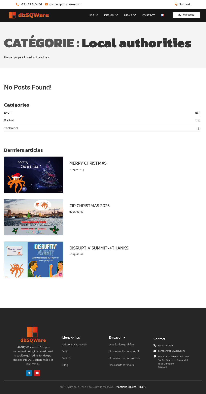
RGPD (142, 387)
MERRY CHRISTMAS (88, 163)
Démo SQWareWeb (74, 344)
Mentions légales (126, 387)
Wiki (65, 351)
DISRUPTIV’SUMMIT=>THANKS (98, 248)
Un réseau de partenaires (124, 358)
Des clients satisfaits (121, 365)
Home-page (12, 57)
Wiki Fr (66, 358)
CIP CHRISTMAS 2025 (89, 205)
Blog (65, 365)
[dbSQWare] (29, 15)
